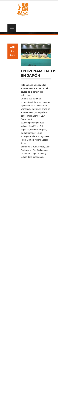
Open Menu (11, 28)
